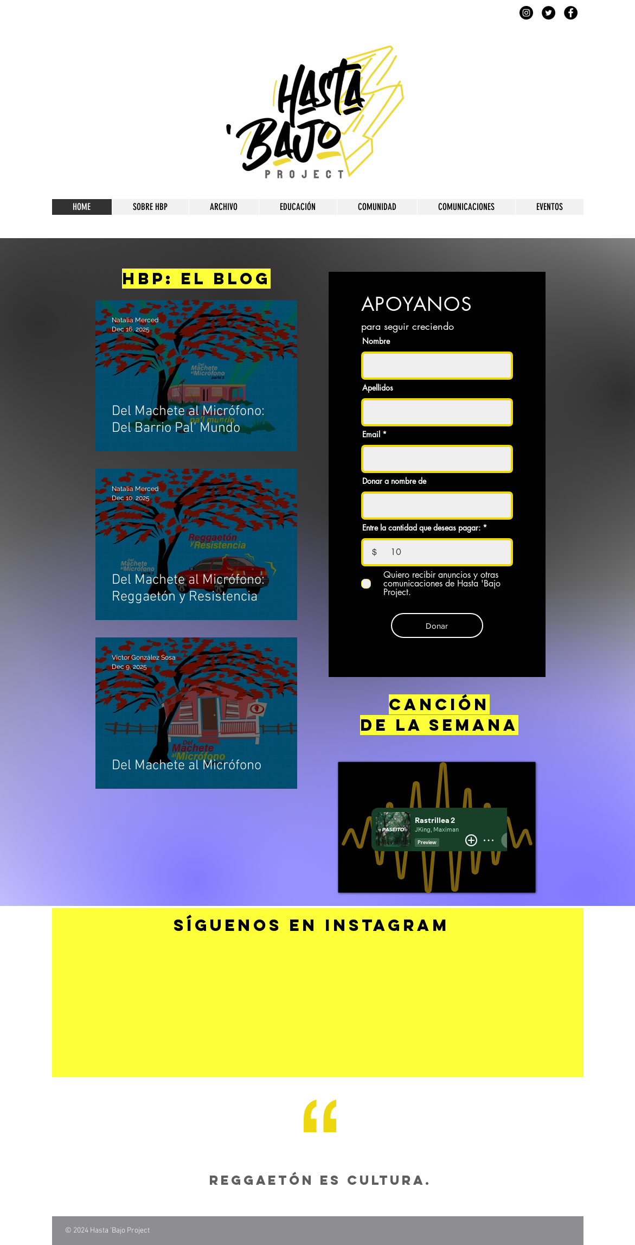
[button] (150, 207)
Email (371, 434)
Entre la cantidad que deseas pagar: (421, 528)
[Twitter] (548, 13)
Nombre (376, 341)
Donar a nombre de (394, 481)
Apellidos (377, 388)
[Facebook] (571, 13)
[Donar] (437, 625)
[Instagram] (526, 13)
